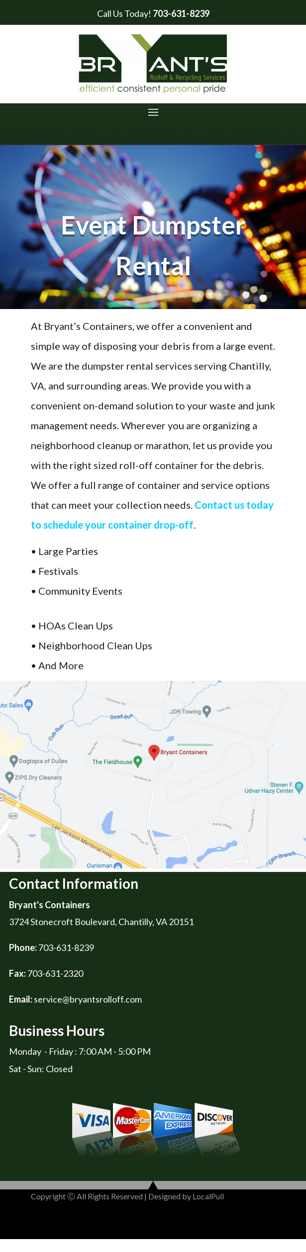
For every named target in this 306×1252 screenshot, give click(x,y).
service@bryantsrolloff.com (88, 999)
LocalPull (208, 1196)
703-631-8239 (181, 13)
